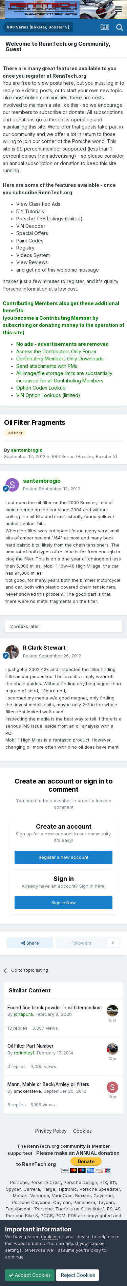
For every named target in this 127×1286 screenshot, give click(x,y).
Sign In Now (63, 902)
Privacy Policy (51, 1131)
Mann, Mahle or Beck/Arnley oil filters (48, 1084)
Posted (51, 488)
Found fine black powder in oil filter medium (54, 1007)
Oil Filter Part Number (30, 1046)
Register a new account (63, 857)
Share (30, 943)
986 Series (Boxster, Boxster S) (84, 456)
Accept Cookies (30, 1275)
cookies (49, 1236)
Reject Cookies (77, 1275)
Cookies (82, 1131)
